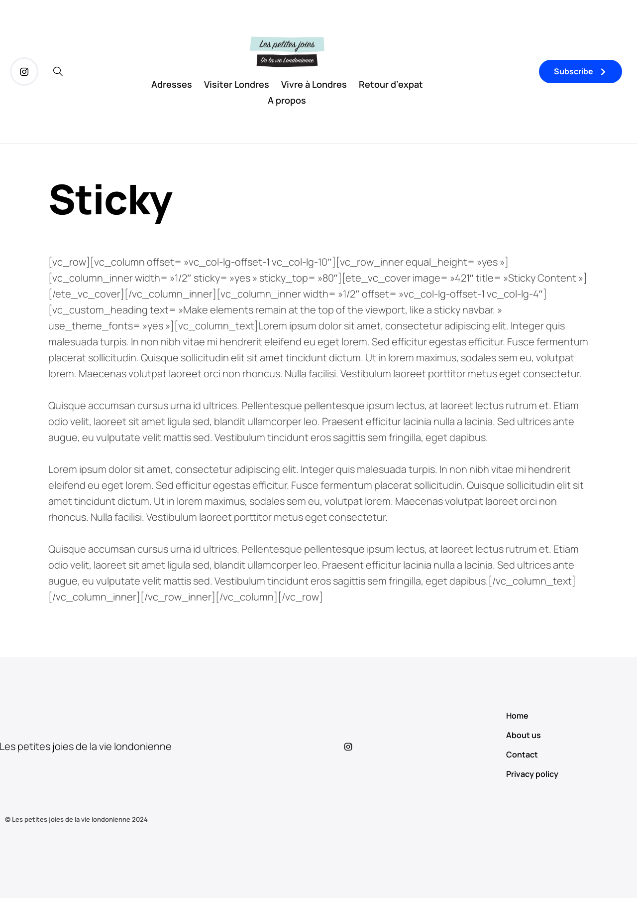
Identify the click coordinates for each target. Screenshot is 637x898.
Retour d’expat (391, 84)
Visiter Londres (236, 84)
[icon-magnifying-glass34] (58, 71)
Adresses (171, 84)
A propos (287, 100)
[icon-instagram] (24, 71)
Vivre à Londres (314, 84)
